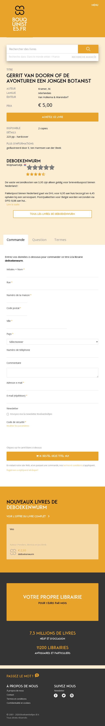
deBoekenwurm (24, 161)
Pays (9, 333)
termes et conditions (73, 465)
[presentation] (31, 437)
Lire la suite (13, 204)
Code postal (13, 308)
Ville (9, 320)
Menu (95, 5)
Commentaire (14, 362)
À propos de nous (15, 690)
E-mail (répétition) (16, 395)
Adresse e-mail (14, 382)
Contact (10, 694)
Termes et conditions (16, 698)
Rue (9, 282)
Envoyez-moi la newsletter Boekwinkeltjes (29, 413)
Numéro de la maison (18, 295)
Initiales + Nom (15, 269)
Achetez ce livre (52, 117)
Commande (16, 239)
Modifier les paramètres (18, 425)
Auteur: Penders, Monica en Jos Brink (28, 544)
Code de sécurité (15, 422)
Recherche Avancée (84, 57)
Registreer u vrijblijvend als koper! (22, 470)
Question (39, 239)
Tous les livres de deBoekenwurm (52, 214)
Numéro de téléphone (18, 349)
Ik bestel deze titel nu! (52, 456)
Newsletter (12, 408)
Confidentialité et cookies (18, 703)
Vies (12, 529)
